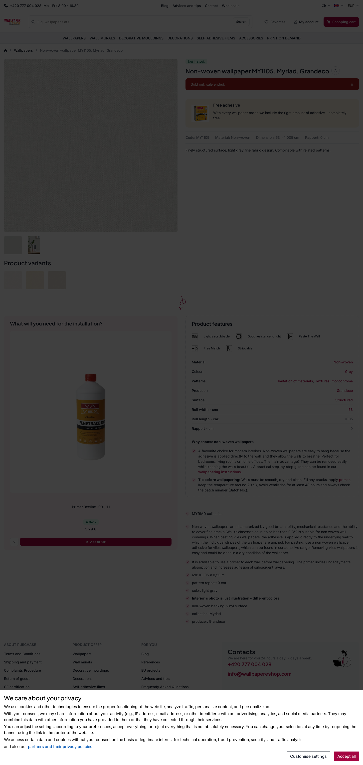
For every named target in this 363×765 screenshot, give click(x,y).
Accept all (346, 756)
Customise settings (308, 756)
